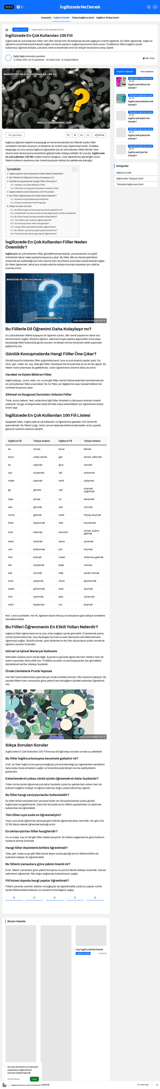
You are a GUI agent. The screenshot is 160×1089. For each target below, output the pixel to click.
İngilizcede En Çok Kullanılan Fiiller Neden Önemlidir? (36, 173)
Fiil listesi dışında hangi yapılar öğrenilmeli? (36, 233)
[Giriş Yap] (155, 7)
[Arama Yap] (149, 7)
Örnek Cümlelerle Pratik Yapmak (30, 202)
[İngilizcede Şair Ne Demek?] (136, 151)
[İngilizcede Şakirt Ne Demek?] (136, 117)
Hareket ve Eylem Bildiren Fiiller (29, 184)
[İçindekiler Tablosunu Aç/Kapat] (73, 169)
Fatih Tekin (19, 56)
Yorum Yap (142, 1085)
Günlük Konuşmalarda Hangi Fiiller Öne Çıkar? (33, 181)
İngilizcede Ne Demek (80, 7)
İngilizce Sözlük (123, 173)
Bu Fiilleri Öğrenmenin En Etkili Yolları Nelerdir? (33, 195)
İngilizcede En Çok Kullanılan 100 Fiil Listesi (31, 191)
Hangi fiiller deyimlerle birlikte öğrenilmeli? (35, 227)
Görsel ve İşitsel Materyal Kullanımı (31, 199)
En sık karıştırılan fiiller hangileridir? (32, 223)
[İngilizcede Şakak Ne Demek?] (136, 134)
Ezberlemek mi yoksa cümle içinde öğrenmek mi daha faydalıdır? (45, 213)
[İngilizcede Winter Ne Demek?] (136, 83)
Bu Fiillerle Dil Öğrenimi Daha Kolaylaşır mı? (31, 177)
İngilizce (10, 253)
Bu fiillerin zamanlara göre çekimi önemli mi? (35, 230)
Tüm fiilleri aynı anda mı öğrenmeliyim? (33, 220)
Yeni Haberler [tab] (146, 71)
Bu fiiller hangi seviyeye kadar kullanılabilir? (36, 216)
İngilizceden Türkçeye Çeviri (129, 178)
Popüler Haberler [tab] (125, 71)
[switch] (20, 7)
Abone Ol (9, 7)
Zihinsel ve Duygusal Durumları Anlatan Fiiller (37, 188)
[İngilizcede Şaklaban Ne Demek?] (136, 100)
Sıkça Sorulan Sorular (20, 206)
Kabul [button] (34, 1079)
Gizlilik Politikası (13, 1079)
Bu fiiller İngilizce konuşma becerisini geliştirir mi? (38, 209)
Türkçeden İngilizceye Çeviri (129, 184)
